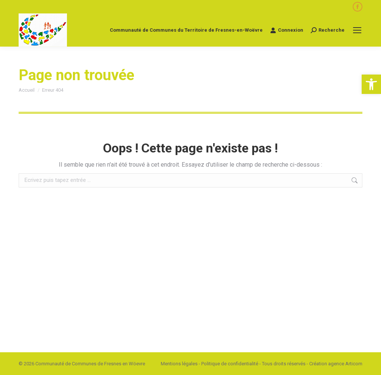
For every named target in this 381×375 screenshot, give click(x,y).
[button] (371, 84)
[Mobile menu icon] (357, 30)
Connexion (286, 30)
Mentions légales (179, 363)
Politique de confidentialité (229, 363)
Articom (353, 363)
